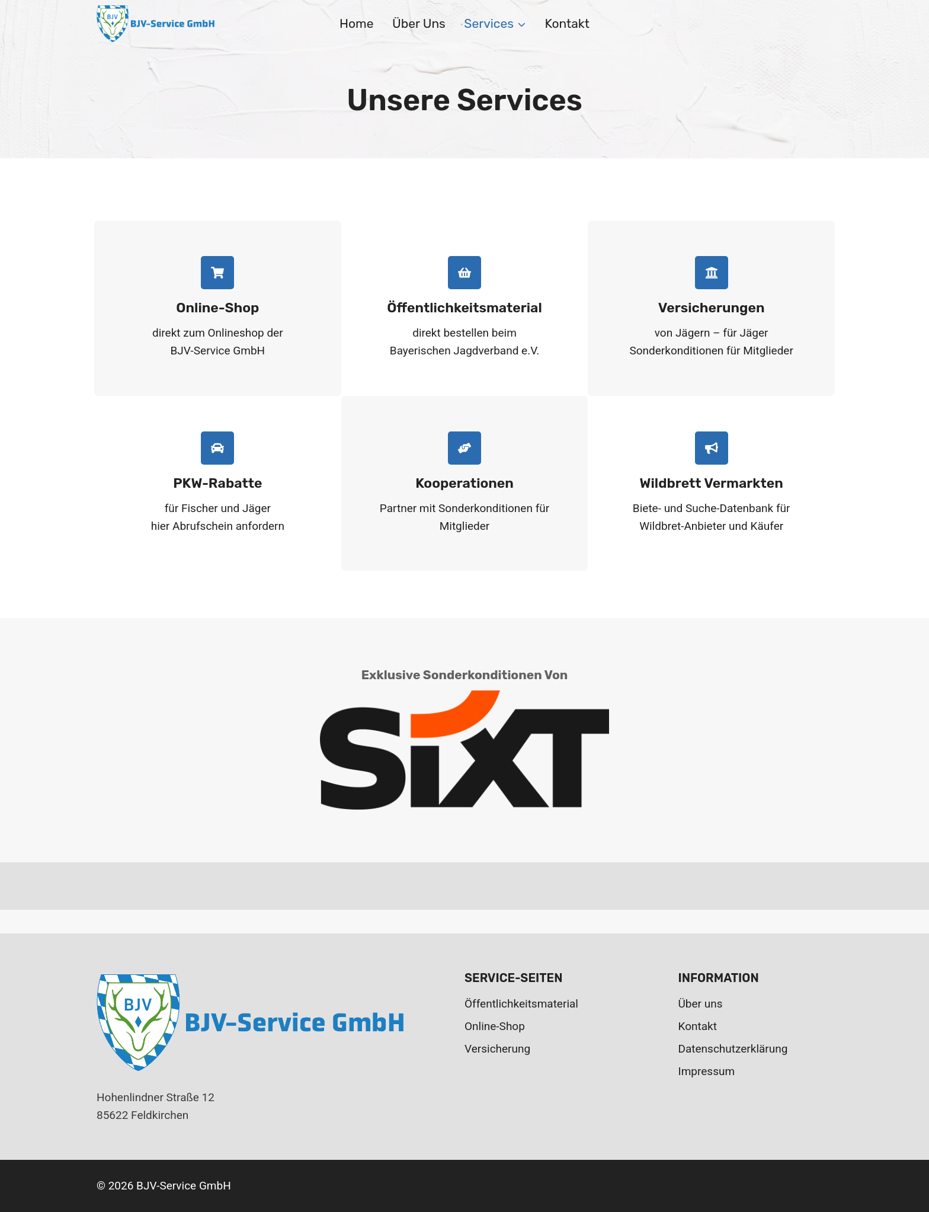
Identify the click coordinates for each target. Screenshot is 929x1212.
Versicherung (497, 1049)
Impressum (706, 1071)
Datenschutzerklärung (733, 1049)
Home (356, 23)
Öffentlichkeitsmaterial (521, 1003)
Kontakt (566, 23)
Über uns (419, 23)
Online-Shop (494, 1026)
